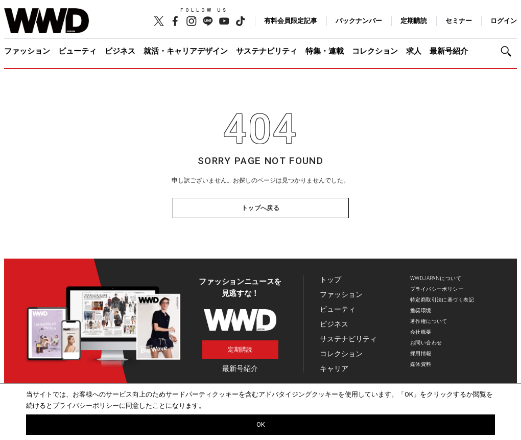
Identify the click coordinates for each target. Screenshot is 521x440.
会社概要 (421, 332)
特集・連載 (324, 51)
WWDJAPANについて (435, 278)
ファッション (27, 51)
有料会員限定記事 (290, 21)
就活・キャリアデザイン (186, 51)
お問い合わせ (426, 342)
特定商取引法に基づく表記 (442, 300)
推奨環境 (421, 310)
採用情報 (421, 353)
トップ (330, 279)
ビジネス (120, 51)
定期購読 (413, 21)
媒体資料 (421, 364)
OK (260, 424)
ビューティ (77, 51)
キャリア (334, 368)
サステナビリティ (266, 51)
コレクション (375, 51)
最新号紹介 (449, 51)
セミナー (458, 21)
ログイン (503, 21)
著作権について (428, 321)
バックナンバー (359, 21)
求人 (413, 51)
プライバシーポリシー (436, 289)
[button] (509, 51)
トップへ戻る (261, 208)
